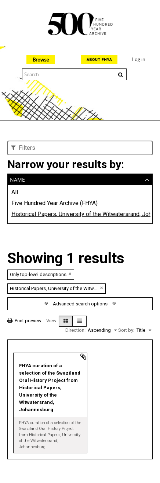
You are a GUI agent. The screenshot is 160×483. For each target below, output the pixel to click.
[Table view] (79, 321)
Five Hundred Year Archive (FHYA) (54, 203)
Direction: (75, 330)
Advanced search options (80, 303)
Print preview (24, 320)
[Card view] (66, 321)
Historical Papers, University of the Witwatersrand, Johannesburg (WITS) (80, 214)
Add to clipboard (83, 356)
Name (17, 179)
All (14, 192)
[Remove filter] (70, 273)
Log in (138, 59)
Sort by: (126, 330)
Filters (23, 147)
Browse (41, 59)
